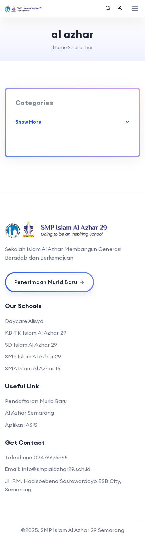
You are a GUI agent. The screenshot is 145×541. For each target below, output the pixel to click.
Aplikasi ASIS (21, 424)
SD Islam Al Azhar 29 (31, 344)
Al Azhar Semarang (29, 412)
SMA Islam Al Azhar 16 (33, 368)
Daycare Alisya (24, 321)
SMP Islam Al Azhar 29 (33, 356)
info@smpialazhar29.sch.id (56, 469)
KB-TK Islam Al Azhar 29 (35, 332)
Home (60, 47)
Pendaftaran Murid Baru (36, 401)
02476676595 (51, 457)
